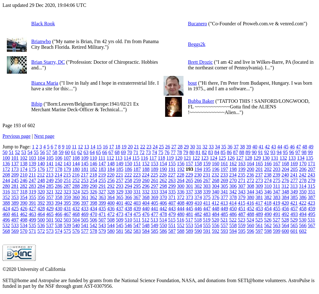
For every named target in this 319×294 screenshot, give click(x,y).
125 (222, 158)
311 (276, 186)
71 (135, 152)
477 (154, 214)
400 (111, 203)
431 (67, 208)
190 (163, 169)
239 (276, 174)
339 (207, 191)
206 (303, 169)
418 (267, 203)
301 (189, 186)
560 (250, 225)
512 (145, 219)
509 (119, 219)
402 (128, 203)
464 (41, 214)
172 (6, 169)
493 (294, 214)
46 (292, 146)
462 (23, 214)
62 (79, 152)
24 (155, 146)
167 (276, 163)
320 (41, 191)
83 (210, 152)
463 (32, 214)
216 (75, 174)
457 (294, 208)
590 (198, 231)
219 (102, 174)
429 (50, 208)
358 (58, 197)
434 (93, 208)
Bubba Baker (201, 101)
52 (17, 152)
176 (41, 169)
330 (128, 191)
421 (294, 203)
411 (206, 203)
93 (272, 152)
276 (285, 180)
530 (302, 219)
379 (241, 197)
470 (93, 214)
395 (67, 203)
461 (15, 214)
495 (311, 214)
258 (128, 180)
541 (84, 225)
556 (215, 225)
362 (93, 197)
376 (215, 197)
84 (216, 152)
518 (198, 219)
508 (111, 219)
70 (129, 152)
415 (241, 203)
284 (41, 186)
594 (233, 231)
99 (310, 152)
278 (303, 180)
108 (76, 158)
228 (180, 174)
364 (111, 197)
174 (23, 169)
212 (41, 174)
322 (58, 191)
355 (32, 197)
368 (146, 197)
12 (80, 146)
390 (23, 203)
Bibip (36, 104)
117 (152, 158)
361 (84, 197)
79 (185, 152)
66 (104, 152)
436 (111, 208)
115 (135, 158)
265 (189, 180)
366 (128, 197)
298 (163, 186)
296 (146, 186)
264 (180, 180)
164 (250, 163)
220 (110, 174)
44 (279, 146)
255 (102, 180)
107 (67, 158)
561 (259, 225)
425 (15, 208)
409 (189, 203)
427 (32, 208)
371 (172, 197)
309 (259, 186)
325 (84, 191)
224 (145, 174)
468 (76, 214)
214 (58, 174)
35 (223, 146)
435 (102, 208)
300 (180, 186)
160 (215, 163)
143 (67, 163)
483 (207, 214)
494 (303, 214)
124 (213, 158)
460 (6, 214)
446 (198, 208)
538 (58, 225)
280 (6, 186)
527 (276, 219)
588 (180, 231)
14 (92, 146)
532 (6, 225)
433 (84, 208)
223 (136, 174)
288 (76, 186)
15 (99, 146)
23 (148, 146)
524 (250, 219)
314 (302, 186)
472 (111, 214)
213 (49, 174)
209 (15, 174)
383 (276, 197)
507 (102, 219)
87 (235, 152)
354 (23, 197)
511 (136, 219)
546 (128, 225)
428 (41, 208)
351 (311, 191)
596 (250, 231)
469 (84, 214)
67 (110, 152)
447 (207, 208)
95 (285, 152)
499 (32, 219)
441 (154, 208)
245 (15, 180)
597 (259, 231)
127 (239, 158)
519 (206, 219)
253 (84, 180)
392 (41, 203)
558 (233, 225)
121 (187, 158)
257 (119, 180)
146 (93, 163)
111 (101, 158)
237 (259, 174)
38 (242, 146)
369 (154, 197)
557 (224, 225)
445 (189, 208)
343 (241, 191)
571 (32, 231)
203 (276, 169)
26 (167, 146)
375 (207, 197)
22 (142, 146)
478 (163, 214)
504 (76, 219)
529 (294, 219)
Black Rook (43, 23)
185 (119, 169)
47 (298, 146)
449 (224, 208)
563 (276, 225)
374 (198, 197)
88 (241, 152)
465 (50, 214)
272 (250, 180)
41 (261, 146)
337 (189, 191)
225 (154, 174)
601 (294, 231)
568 (6, 231)
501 (50, 219)
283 (32, 186)
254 (93, 180)
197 (224, 169)
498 (23, 219)
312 (285, 186)
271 (241, 180)
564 (285, 225)
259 (137, 180)
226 (163, 174)
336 (180, 191)
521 (224, 219)
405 (154, 203)
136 (6, 163)
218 (93, 174)
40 (254, 146)
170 (303, 163)
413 (224, 203)
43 (273, 146)
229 (189, 174)
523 (241, 219)
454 (268, 208)
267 (207, 180)
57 (48, 152)
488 (250, 214)
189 (154, 169)
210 (23, 174)
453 (259, 208)
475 (137, 214)
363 (102, 197)
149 (119, 163)
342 (233, 191)
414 (232, 203)
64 (92, 152)
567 (311, 225)
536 (41, 225)
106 (58, 158)
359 (67, 197)
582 (128, 231)
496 (6, 219)
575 (67, 231)
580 (111, 231)
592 (215, 231)
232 (215, 174)
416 (250, 203)
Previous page (16, 136)
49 (310, 146)
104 (41, 158)
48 (304, 146)
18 (117, 146)
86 (229, 152)
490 (268, 214)
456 (285, 208)
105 (50, 158)
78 (179, 152)
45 (285, 146)
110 (93, 158)
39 (248, 146)
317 (15, 191)
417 (259, 203)
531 (311, 219)
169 (294, 163)
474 (128, 214)
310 (268, 186)
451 (241, 208)
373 (189, 197)
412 (215, 203)
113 (118, 158)
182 (93, 169)
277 (294, 180)
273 (259, 180)
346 (268, 191)
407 (172, 203)
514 (163, 219)
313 (294, 186)
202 (268, 169)
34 (217, 146)
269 (224, 180)
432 (76, 208)
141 (50, 163)
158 (198, 163)
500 (41, 219)
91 (260, 152)
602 (303, 231)
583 (137, 231)
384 (285, 197)
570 (23, 231)
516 (180, 219)
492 (285, 214)
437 (119, 208)
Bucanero (197, 23)
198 (233, 169)
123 (204, 158)
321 (50, 191)
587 (172, 231)
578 (93, 231)
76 (166, 152)
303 (207, 186)
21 (136, 146)
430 (58, 208)
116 (144, 158)
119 (170, 158)
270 (233, 180)
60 (67, 152)
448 (215, 208)
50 (4, 152)
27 (173, 146)
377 (224, 197)
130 (265, 158)
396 (76, 203)
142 (58, 163)
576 (76, 231)
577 (84, 231)
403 (137, 203)
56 (42, 152)
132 (283, 158)
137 (15, 163)
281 (15, 186)
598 (268, 231)
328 (111, 191)
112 (110, 158)
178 (58, 169)
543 (102, 225)
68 (117, 152)
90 (254, 152)
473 (119, 214)
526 (267, 219)
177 (50, 169)
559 (241, 225)
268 (215, 180)
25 (161, 146)
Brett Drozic (200, 62)
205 (294, 169)
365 (119, 197)
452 (250, 208)
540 (76, 225)
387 (311, 197)
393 (50, 203)
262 (163, 180)
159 (207, 163)
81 (198, 152)
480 (180, 214)
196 (215, 169)
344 (250, 191)
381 (259, 197)
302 (198, 186)
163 (241, 163)
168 (285, 163)
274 (268, 180)
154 (163, 163)
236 (250, 174)
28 (180, 146)
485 (224, 214)
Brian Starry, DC (48, 62)
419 (276, 203)
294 (128, 186)
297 (154, 186)
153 (154, 163)
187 (137, 169)
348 (285, 191)
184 (111, 169)
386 (303, 197)
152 (146, 163)
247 (32, 180)
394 (58, 203)
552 (180, 225)
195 (207, 169)
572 (41, 231)
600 (285, 231)
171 (311, 163)
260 (146, 180)
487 (241, 214)
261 (154, 180)
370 (163, 197)
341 (224, 191)
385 (294, 197)
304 (215, 186)
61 (73, 152)
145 (84, 163)
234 (232, 174)
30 (192, 146)
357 (50, 197)
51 (11, 152)
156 (180, 163)
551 (172, 225)
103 (32, 158)
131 (274, 158)
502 (58, 219)
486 (233, 214)
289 (84, 186)
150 (128, 163)
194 (198, 169)
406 (163, 203)
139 (32, 163)
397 (84, 203)
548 (146, 225)
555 (207, 225)
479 (172, 214)
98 (304, 152)
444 (180, 208)
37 (236, 146)
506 (93, 219)
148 (111, 163)
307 (241, 186)
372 (180, 197)
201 (259, 169)
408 (180, 203)
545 (119, 225)
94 (279, 152)
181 (84, 169)
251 (67, 180)
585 (154, 231)
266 (198, 180)
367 (137, 197)
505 (84, 219)
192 (180, 169)
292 (111, 186)
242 (302, 174)
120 (178, 158)
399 (102, 203)
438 (128, 208)
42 (267, 146)
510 (128, 219)
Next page (44, 136)
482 (198, 214)
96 (291, 152)
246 (23, 180)
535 (32, 225)
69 (123, 152)
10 (68, 146)
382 (268, 197)
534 (23, 225)
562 (268, 225)
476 (146, 214)
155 (172, 163)
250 (58, 180)
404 (146, 203)
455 (276, 208)
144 (76, 163)
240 (285, 174)
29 (186, 146)
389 (15, 203)
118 (161, 158)
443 (172, 208)
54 (29, 152)
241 (294, 174)
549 (154, 225)
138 (23, 163)
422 (302, 203)
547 (137, 225)
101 (15, 158)
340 (215, 191)
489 (259, 214)
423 (311, 203)
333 (154, 191)
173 (15, 169)
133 (292, 158)
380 (250, 197)
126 (231, 158)
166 (268, 163)
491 (276, 214)
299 (172, 186)
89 (247, 152)
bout (192, 83)
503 (67, 219)
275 (276, 180)
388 (6, 203)
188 (146, 169)
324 (76, 191)
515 (171, 219)
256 (111, 180)
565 (294, 225)
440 (146, 208)
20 (130, 146)
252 (76, 180)
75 (160, 152)
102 (23, 158)
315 (311, 186)
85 (223, 152)
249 (50, 180)
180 (76, 169)
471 (102, 214)
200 (250, 169)
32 (204, 146)
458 (303, 208)
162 (233, 163)
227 (171, 174)
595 (241, 231)
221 (119, 174)
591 (207, 231)
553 (189, 225)
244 (6, 180)
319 (32, 191)
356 (41, 197)
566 (303, 225)
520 (215, 219)
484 (215, 214)
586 (163, 231)
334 (163, 191)
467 (67, 214)
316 (6, 191)
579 (102, 231)
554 (198, 225)
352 (6, 197)
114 (127, 158)
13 (86, 146)
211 (32, 174)
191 (172, 169)
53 (23, 152)
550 (163, 225)
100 (6, 158)
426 (23, 208)
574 (58, 231)
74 (154, 152)
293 (119, 186)
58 (54, 152)
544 (111, 225)
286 (58, 186)
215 (67, 174)
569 (15, 231)
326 (93, 191)
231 (206, 174)
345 (259, 191)
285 (50, 186)
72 (142, 152)
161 (224, 163)
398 (93, 203)
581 (119, 231)
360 (76, 197)
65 (98, 152)
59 (61, 152)
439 (137, 208)
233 (224, 174)
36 (229, 146)
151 (137, 163)
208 (6, 174)
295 (137, 186)
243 (311, 174)
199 (241, 169)
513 (154, 219)
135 (309, 158)
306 (233, 186)
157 (189, 163)
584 (146, 231)
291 (102, 186)
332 (146, 191)
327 (102, 191)
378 (233, 197)
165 (259, 163)
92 (266, 152)
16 (105, 146)
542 (93, 225)
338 (198, 191)
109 (84, 158)
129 (257, 158)
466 (58, 214)
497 (15, 219)
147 (102, 163)
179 (67, 169)
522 (232, 219)
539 (67, 225)
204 (285, 169)
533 (15, 225)
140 (41, 163)
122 (196, 158)
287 (67, 186)
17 (111, 146)
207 (311, 169)
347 (276, 191)
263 (172, 180)
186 (128, 169)
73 (148, 152)
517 (189, 219)
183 (102, 169)
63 (85, 152)
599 (276, 231)
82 (204, 152)
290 (93, 186)
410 (198, 203)
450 (233, 208)
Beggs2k (196, 44)
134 (300, 158)
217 (84, 174)
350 (303, 191)
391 (32, 203)
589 (189, 231)
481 (189, 214)
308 (250, 186)
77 (173, 152)
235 (241, 174)
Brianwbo (41, 41)
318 (23, 191)
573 (50, 231)
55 (36, 152)
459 (311, 208)
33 (211, 146)
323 (67, 191)
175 (32, 169)
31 (198, 146)
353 (15, 197)
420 (285, 203)
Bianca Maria (44, 83)
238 (267, 174)
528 (285, 219)
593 (224, 231)
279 (311, 180)
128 (248, 158)
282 (23, 186)
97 (297, 152)
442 (163, 208)
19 (123, 146)
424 (6, 208)
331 (137, 191)
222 (128, 174)
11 (74, 146)
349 (294, 191)
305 (224, 186)
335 (172, 191)
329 (119, 191)
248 (41, 180)
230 (198, 174)
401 (119, 203)
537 (50, 225)
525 (259, 219)
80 (191, 152)
